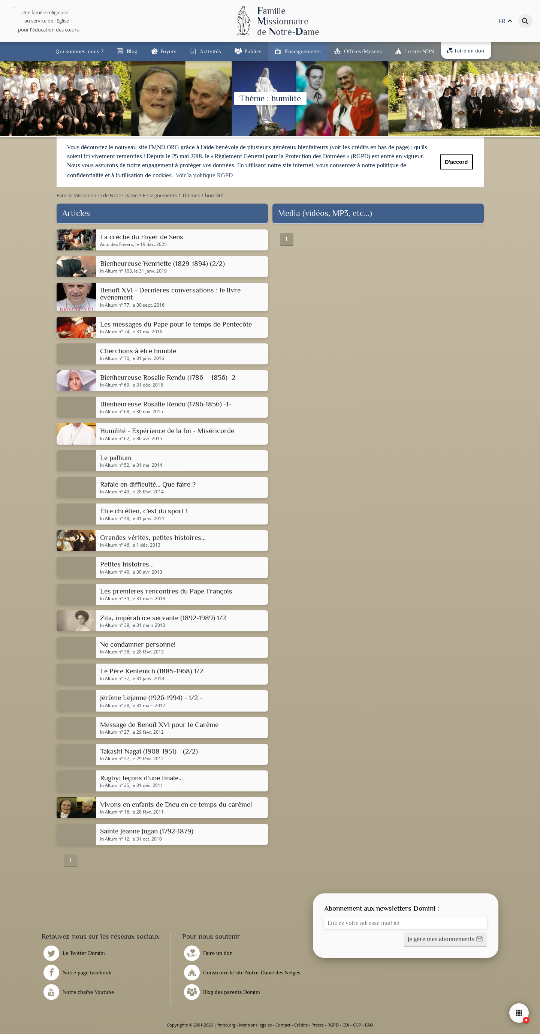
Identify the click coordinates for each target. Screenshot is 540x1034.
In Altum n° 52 (114, 465)
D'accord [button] (456, 162)
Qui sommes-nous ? (79, 51)
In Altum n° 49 (114, 492)
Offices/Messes (363, 51)
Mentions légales (255, 1025)
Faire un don (465, 51)
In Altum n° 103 (116, 271)
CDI (346, 1025)
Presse (317, 1025)
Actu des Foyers (116, 244)
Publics (253, 51)
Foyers (168, 51)
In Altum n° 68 (114, 411)
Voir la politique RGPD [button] (204, 175)
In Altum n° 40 (114, 572)
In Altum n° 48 (114, 518)
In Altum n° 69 (114, 385)
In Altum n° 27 (114, 732)
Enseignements (303, 51)
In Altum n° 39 (114, 598)
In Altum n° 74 (114, 332)
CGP (357, 1025)
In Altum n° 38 (114, 652)
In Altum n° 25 (114, 785)
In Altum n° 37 (114, 678)
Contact (282, 1025)
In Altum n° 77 (114, 305)
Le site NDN (419, 51)
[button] (445, 939)
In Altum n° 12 (114, 839)
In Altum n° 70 (114, 358)
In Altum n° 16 (114, 812)
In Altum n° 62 (114, 438)
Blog (132, 51)
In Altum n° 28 (114, 705)
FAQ (369, 1025)
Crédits (301, 1025)
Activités (210, 51)
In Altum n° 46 (114, 545)
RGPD (333, 1025)
